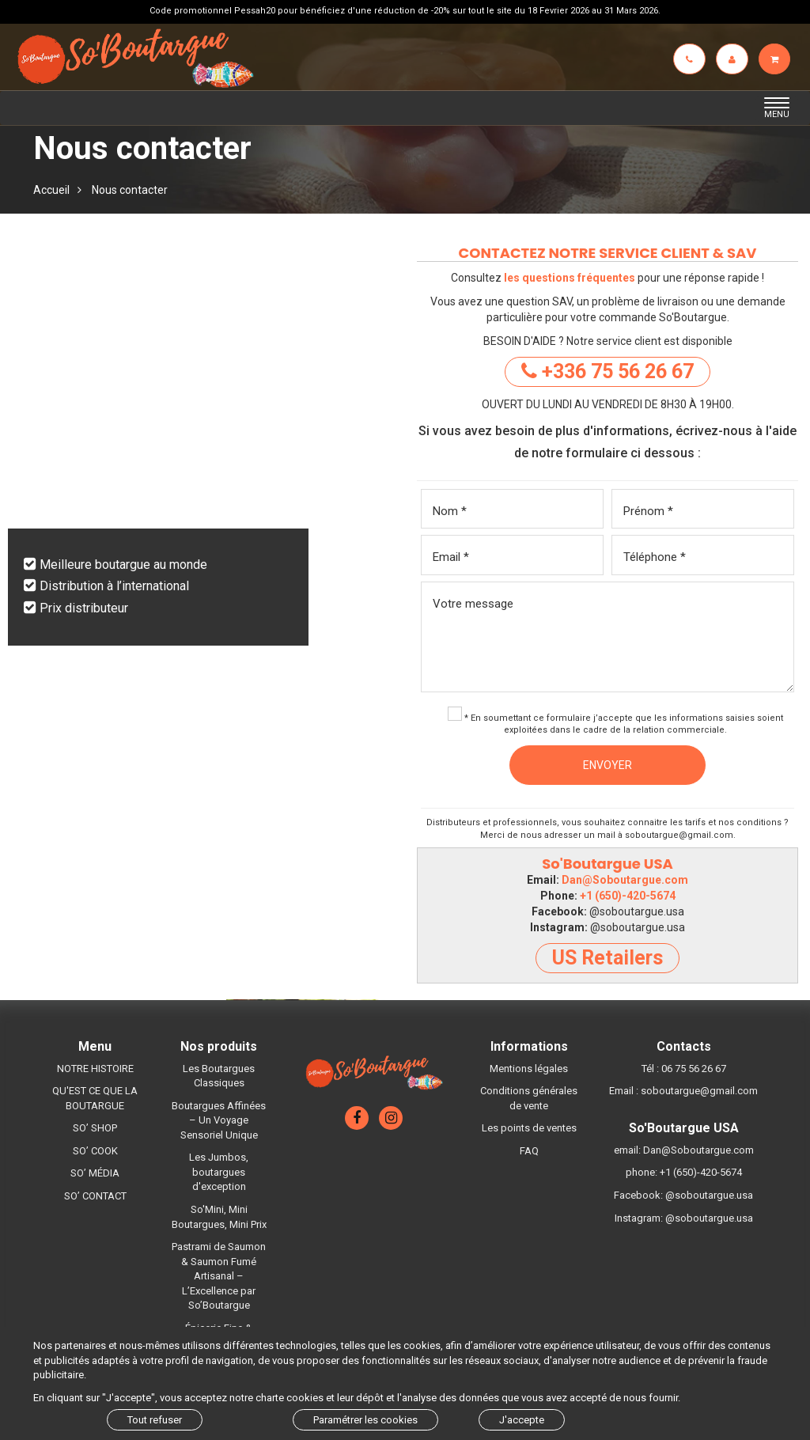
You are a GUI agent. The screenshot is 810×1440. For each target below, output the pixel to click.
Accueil (51, 190)
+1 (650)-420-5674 (628, 895)
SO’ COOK (95, 1151)
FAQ (529, 1151)
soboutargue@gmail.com (679, 835)
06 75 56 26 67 (693, 1068)
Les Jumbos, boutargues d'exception (218, 1171)
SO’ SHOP (95, 1128)
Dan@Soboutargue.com (625, 879)
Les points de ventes (529, 1128)
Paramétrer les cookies (365, 1420)
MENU (781, 108)
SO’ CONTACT (95, 1196)
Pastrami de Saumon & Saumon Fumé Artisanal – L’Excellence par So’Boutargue (219, 1276)
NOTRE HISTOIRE (95, 1068)
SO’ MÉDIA (94, 1173)
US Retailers (607, 957)
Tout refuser (154, 1420)
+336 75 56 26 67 (607, 371)
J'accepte (521, 1420)
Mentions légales (529, 1068)
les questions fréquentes (569, 277)
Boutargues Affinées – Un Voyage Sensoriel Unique (219, 1120)
